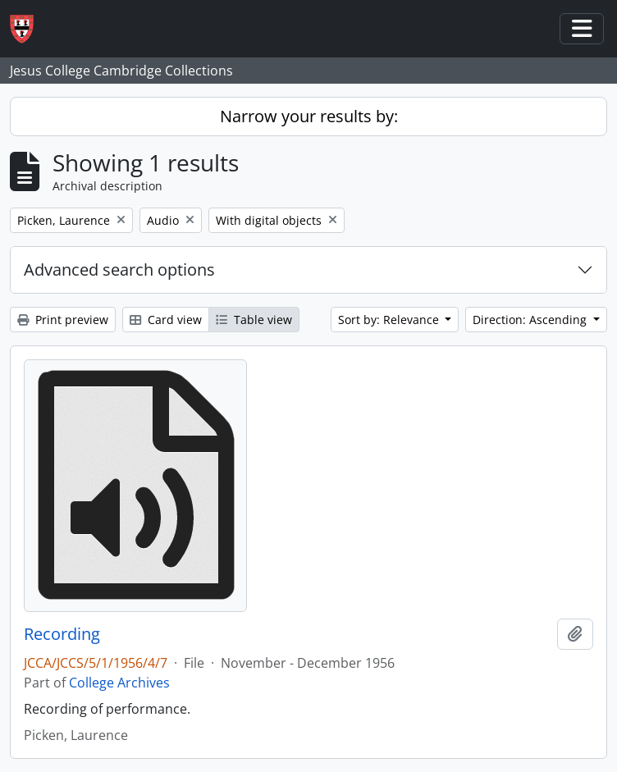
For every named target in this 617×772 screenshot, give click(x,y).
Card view (166, 319)
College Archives (119, 683)
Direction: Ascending (531, 319)
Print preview (62, 319)
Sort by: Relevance (390, 319)
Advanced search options (119, 269)
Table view (254, 319)
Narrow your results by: (309, 116)
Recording (62, 634)
